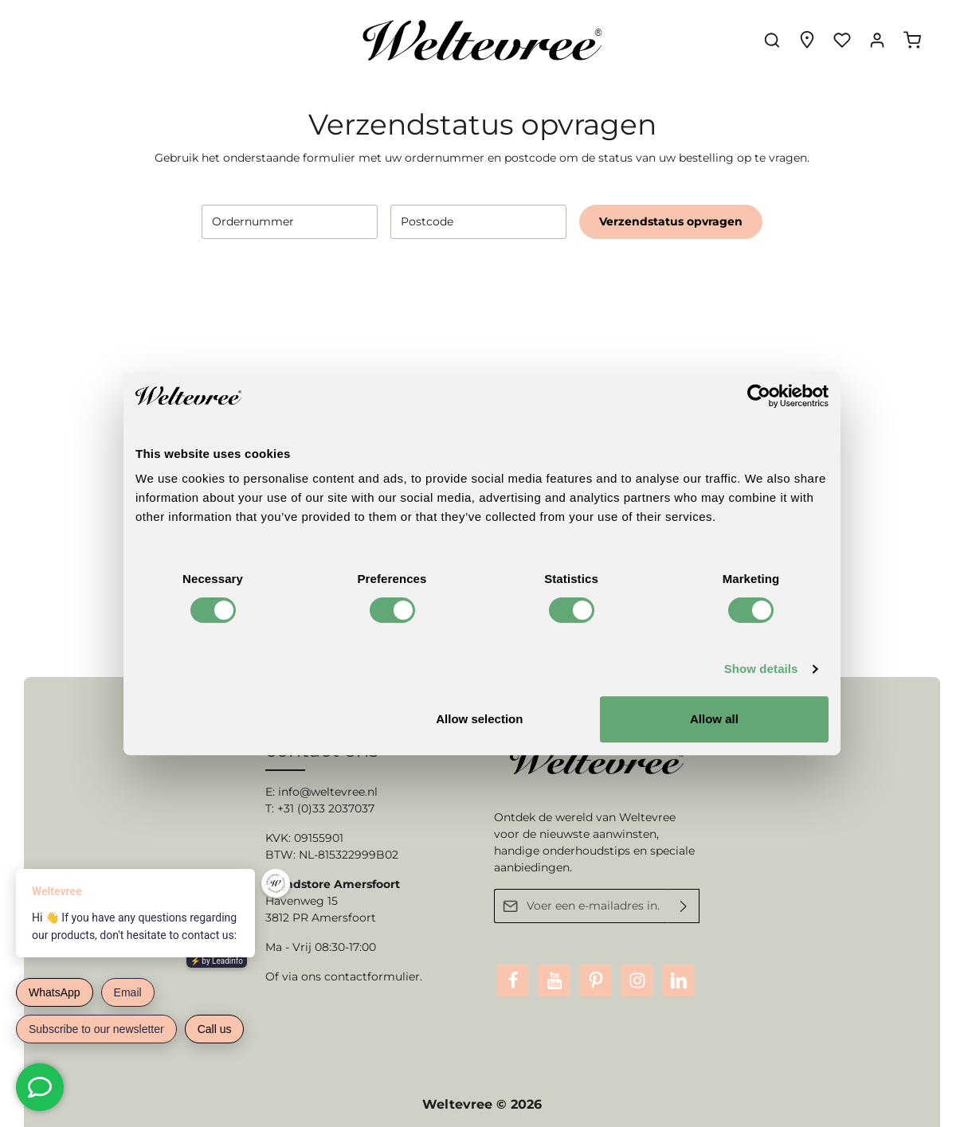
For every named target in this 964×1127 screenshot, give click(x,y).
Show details (761, 668)
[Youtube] (554, 980)
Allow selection (479, 719)
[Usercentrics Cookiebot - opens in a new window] (759, 396)
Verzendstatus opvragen (671, 221)
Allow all (714, 719)
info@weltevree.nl (328, 792)
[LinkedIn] (679, 980)
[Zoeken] (772, 40)
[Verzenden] (683, 906)
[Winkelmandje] (912, 40)
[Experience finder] (807, 40)
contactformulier (372, 976)
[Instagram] (637, 980)
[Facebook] (513, 980)
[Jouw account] (877, 40)
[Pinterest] (596, 980)
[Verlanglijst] (842, 40)
